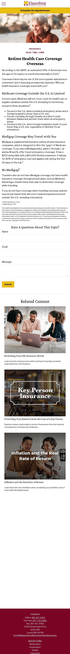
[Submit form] (8, 284)
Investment (35, 647)
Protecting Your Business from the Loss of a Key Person (33, 418)
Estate (35, 650)
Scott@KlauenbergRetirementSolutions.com (35, 635)
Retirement (35, 644)
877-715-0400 (40, 620)
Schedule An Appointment (35, 10)
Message (7, 262)
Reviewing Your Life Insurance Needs (24, 355)
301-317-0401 (38, 617)
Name (5, 231)
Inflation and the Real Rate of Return (24, 482)
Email (5, 246)
